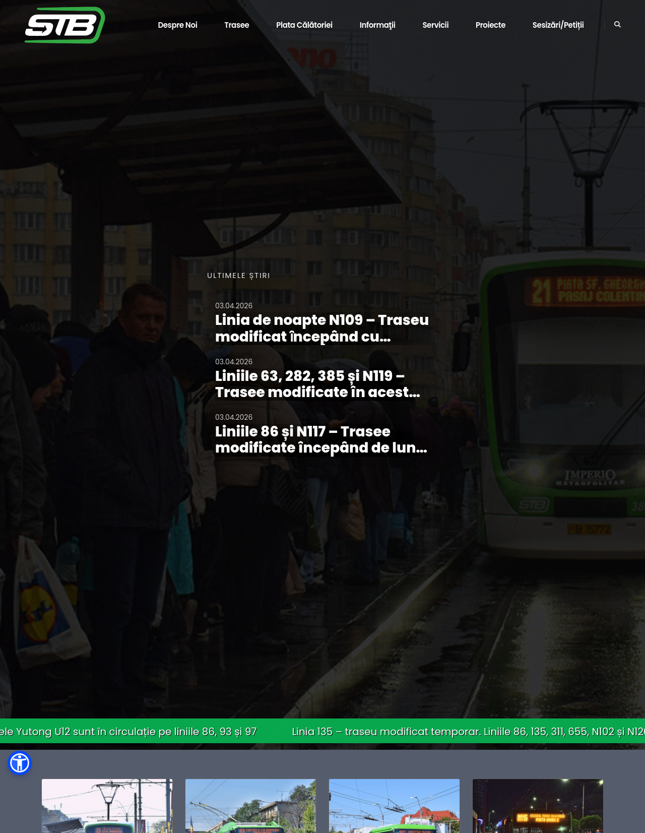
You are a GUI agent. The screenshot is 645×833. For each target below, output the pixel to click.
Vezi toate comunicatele (258, 490)
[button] (19, 762)
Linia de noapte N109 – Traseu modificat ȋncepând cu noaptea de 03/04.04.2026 (322, 336)
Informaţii (378, 25)
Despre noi (177, 25)
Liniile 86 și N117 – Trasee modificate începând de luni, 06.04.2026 (320, 448)
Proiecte (490, 25)
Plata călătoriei (304, 25)
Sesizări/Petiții (558, 25)
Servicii (435, 25)
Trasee (236, 25)
